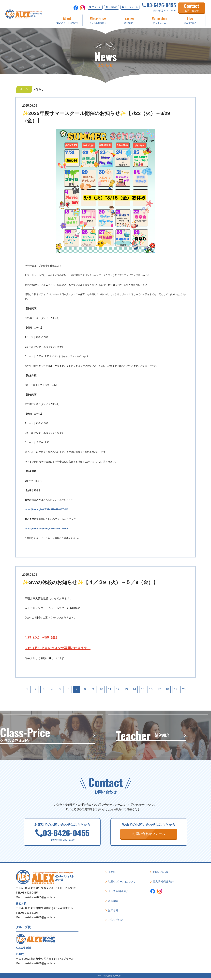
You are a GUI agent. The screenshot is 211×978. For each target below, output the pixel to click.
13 (126, 689)
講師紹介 (128, 19)
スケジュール (131, 7)
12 (118, 689)
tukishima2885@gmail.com (40, 897)
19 (175, 689)
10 (101, 689)
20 (183, 689)
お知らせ (112, 7)
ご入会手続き (190, 19)
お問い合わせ (160, 872)
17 (159, 689)
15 (142, 689)
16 (150, 689)
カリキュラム (159, 19)
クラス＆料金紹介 (98, 19)
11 (109, 689)
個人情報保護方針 (163, 881)
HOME (112, 872)
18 (167, 689)
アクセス (96, 7)
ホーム (24, 89)
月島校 (20, 954)
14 (134, 689)
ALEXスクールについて (67, 19)
